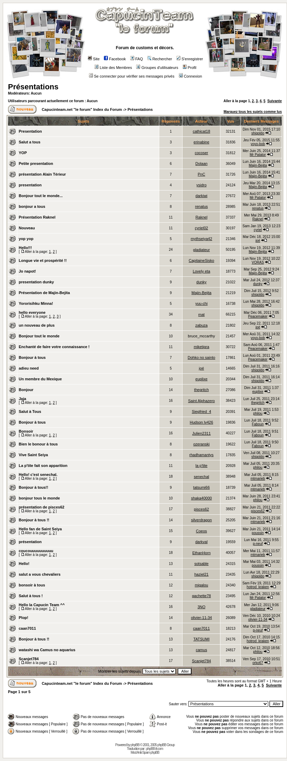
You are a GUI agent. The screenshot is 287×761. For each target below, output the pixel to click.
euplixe (201, 379)
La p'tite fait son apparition (43, 465)
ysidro (201, 185)
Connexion (190, 76)
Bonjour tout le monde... (41, 196)
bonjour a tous (32, 206)
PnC (201, 174)
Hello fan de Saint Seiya (40, 529)
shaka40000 (201, 498)
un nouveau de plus (36, 325)
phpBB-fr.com (154, 749)
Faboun (258, 424)
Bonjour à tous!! (33, 487)
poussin (258, 533)
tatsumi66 (201, 487)
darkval (201, 542)
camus (201, 650)
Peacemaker (258, 316)
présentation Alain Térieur (42, 174)
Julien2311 (201, 433)
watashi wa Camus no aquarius (47, 650)
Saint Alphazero (201, 401)
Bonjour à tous (32, 357)
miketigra (201, 347)
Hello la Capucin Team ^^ (42, 605)
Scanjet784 (29, 659)
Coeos (201, 531)
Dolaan (201, 163)
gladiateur (201, 250)
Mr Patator (258, 155)
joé (257, 240)
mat (201, 314)
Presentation (30, 131)
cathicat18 (201, 131)
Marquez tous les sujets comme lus (252, 112)
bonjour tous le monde (39, 498)
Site (94, 59)
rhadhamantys (201, 455)
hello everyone (32, 312)
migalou (201, 585)
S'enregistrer (189, 59)
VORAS (258, 262)
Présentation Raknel (37, 217)
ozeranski (201, 444)
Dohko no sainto (202, 357)
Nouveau (27, 228)
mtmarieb (258, 478)
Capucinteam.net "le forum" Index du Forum (82, 109)
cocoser (201, 153)
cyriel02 (201, 228)
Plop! (23, 618)
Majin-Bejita (258, 165)
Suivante (274, 101)
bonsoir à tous (32, 585)
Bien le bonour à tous (38, 444)
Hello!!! (25, 248)
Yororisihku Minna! (36, 303)
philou (257, 413)
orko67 (258, 663)
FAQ (136, 59)
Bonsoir (26, 431)
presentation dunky (36, 282)
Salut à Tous (30, 411)
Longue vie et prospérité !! (43, 260)
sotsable (201, 563)
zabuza (201, 325)
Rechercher (159, 59)
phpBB (135, 745)
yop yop (26, 239)
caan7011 (27, 628)
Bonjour (26, 390)
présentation (30, 542)
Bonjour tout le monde (39, 336)
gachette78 (201, 596)
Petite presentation (36, 163)
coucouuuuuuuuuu (36, 551)
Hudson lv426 (201, 422)
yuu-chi (201, 303)
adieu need (29, 368)
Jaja (22, 399)
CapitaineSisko (201, 260)
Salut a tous (29, 142)
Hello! (24, 563)
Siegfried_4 (201, 411)
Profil (189, 67)
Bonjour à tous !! (34, 520)
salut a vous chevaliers (39, 574)
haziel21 (201, 574)
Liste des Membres (113, 67)
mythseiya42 (201, 239)
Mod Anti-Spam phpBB (144, 752)
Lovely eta (201, 271)
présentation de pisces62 (41, 507)
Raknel (201, 217)
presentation (30, 185)
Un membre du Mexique (40, 379)
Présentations (33, 86)
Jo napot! (27, 271)
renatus (201, 206)
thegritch (201, 390)
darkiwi (201, 196)
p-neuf (258, 544)
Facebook (115, 59)
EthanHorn (201, 553)
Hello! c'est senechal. (38, 474)
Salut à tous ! (31, 596)
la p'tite (201, 465)
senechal (201, 477)
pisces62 (201, 509)
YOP (23, 153)
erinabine (201, 142)
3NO (201, 607)
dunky (201, 282)
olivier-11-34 (201, 618)
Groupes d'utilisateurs (157, 67)
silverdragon (201, 520)
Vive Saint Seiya (33, 455)
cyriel (258, 230)
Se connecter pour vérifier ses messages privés (132, 76)
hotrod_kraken (258, 587)
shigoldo (257, 133)
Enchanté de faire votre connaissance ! (54, 347)
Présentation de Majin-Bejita (44, 293)
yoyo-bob (258, 144)
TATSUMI (201, 639)
